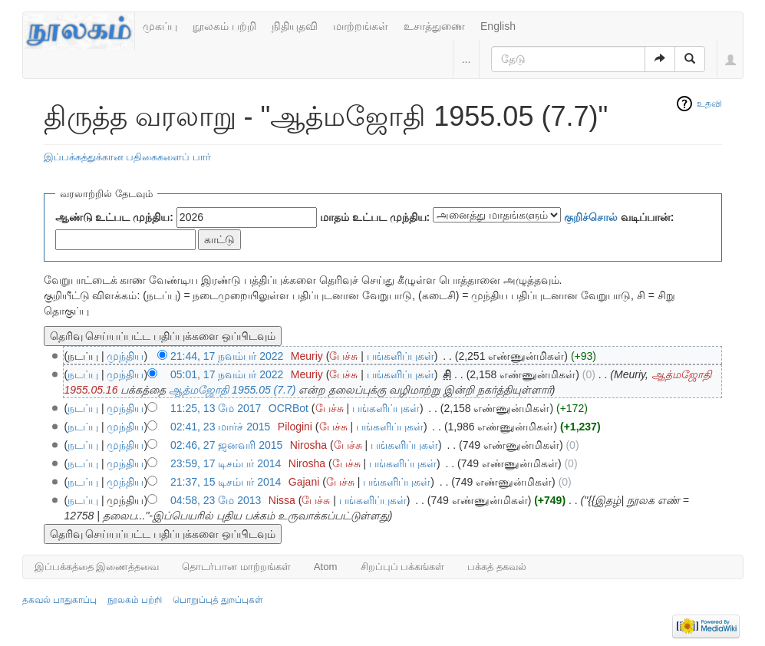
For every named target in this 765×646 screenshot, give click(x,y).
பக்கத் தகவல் (496, 566)
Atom (326, 566)
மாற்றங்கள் (360, 26)
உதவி (709, 103)
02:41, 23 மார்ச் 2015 (220, 426)
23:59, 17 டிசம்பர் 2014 (225, 463)
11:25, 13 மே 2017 (215, 408)
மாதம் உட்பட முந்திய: (375, 217)
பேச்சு (343, 356)
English (498, 26)
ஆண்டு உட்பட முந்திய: (114, 217)
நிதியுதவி (295, 26)
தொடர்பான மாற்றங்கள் (236, 566)
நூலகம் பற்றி (224, 26)
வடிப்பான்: (619, 217)
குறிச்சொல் (591, 217)
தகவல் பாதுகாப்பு (59, 600)
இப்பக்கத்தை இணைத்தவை (97, 566)
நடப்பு (83, 374)
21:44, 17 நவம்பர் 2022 (226, 356)
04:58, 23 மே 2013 (215, 500)
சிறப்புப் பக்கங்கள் (403, 566)
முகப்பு (160, 26)
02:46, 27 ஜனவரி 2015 (226, 445)
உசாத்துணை (434, 26)
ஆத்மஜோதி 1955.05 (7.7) (232, 390)
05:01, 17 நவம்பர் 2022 (226, 374)
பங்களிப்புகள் (400, 356)
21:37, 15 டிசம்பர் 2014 (225, 482)
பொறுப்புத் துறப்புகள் (218, 600)
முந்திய (125, 356)
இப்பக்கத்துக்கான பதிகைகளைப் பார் (127, 157)
